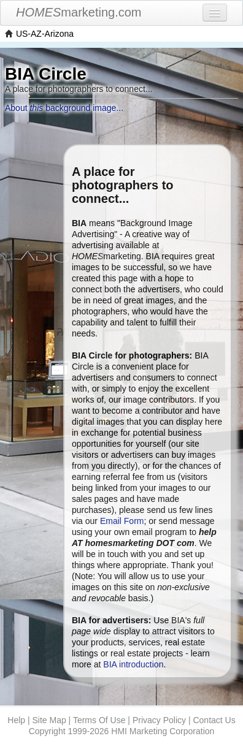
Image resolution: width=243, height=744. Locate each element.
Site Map (49, 720)
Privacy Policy (159, 720)
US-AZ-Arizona (45, 34)
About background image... (64, 108)
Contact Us (214, 720)
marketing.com (79, 12)
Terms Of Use (99, 720)
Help (16, 720)
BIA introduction (133, 664)
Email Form (122, 521)
